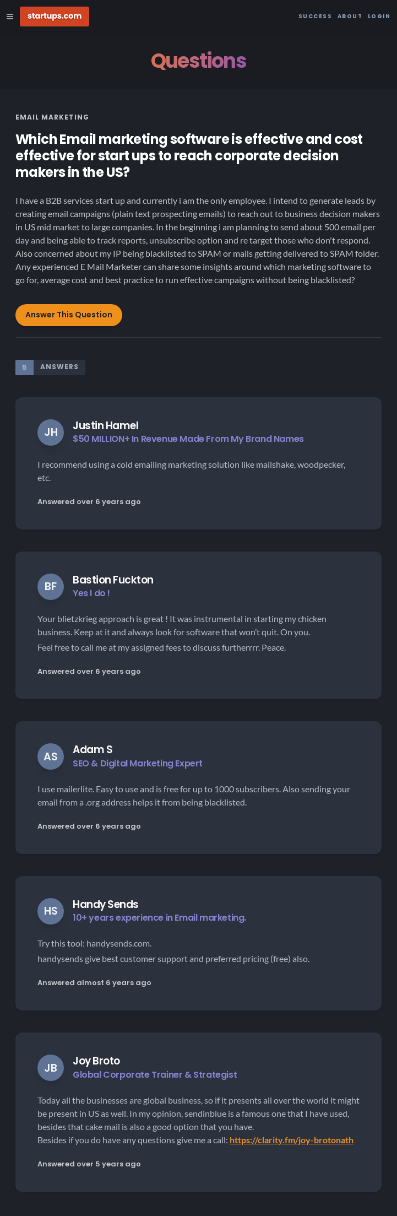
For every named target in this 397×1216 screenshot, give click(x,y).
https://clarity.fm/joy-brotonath (292, 1139)
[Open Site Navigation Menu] (10, 16)
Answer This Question (68, 314)
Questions (198, 61)
